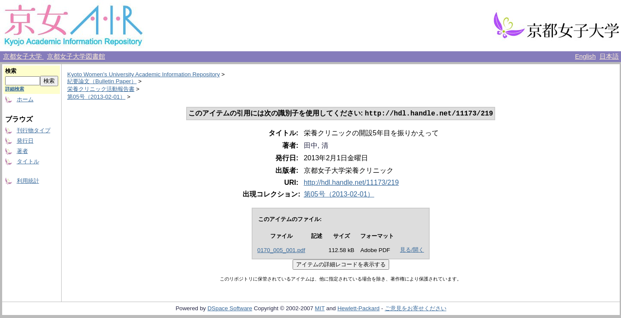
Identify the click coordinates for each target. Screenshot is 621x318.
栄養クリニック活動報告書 (100, 89)
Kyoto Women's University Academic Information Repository (143, 74)
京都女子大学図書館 (76, 56)
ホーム (25, 99)
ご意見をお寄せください (415, 309)
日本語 (609, 56)
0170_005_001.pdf (281, 251)
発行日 (25, 140)
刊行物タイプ (33, 130)
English (585, 56)
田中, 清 (316, 146)
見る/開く (412, 250)
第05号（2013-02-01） (96, 97)
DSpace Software (229, 309)
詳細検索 (14, 88)
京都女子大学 (23, 56)
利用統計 (28, 181)
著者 (22, 151)
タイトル (28, 161)
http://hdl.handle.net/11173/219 (351, 183)
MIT (320, 309)
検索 (10, 71)
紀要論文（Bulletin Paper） (102, 81)
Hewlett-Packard (358, 309)
